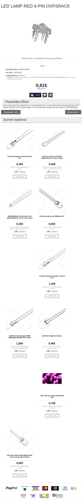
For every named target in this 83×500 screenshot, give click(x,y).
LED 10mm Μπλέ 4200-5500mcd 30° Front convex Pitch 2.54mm (20, 456)
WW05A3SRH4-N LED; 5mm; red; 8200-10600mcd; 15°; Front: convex (19, 217)
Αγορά (37, 95)
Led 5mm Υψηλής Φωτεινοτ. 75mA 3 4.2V (52, 277)
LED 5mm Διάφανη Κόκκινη (52, 336)
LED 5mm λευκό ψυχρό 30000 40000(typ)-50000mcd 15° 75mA (19, 336)
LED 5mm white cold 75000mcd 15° (52, 216)
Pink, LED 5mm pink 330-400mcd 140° (52, 396)
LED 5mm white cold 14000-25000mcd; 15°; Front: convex (52, 157)
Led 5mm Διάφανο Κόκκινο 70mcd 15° (19, 157)
